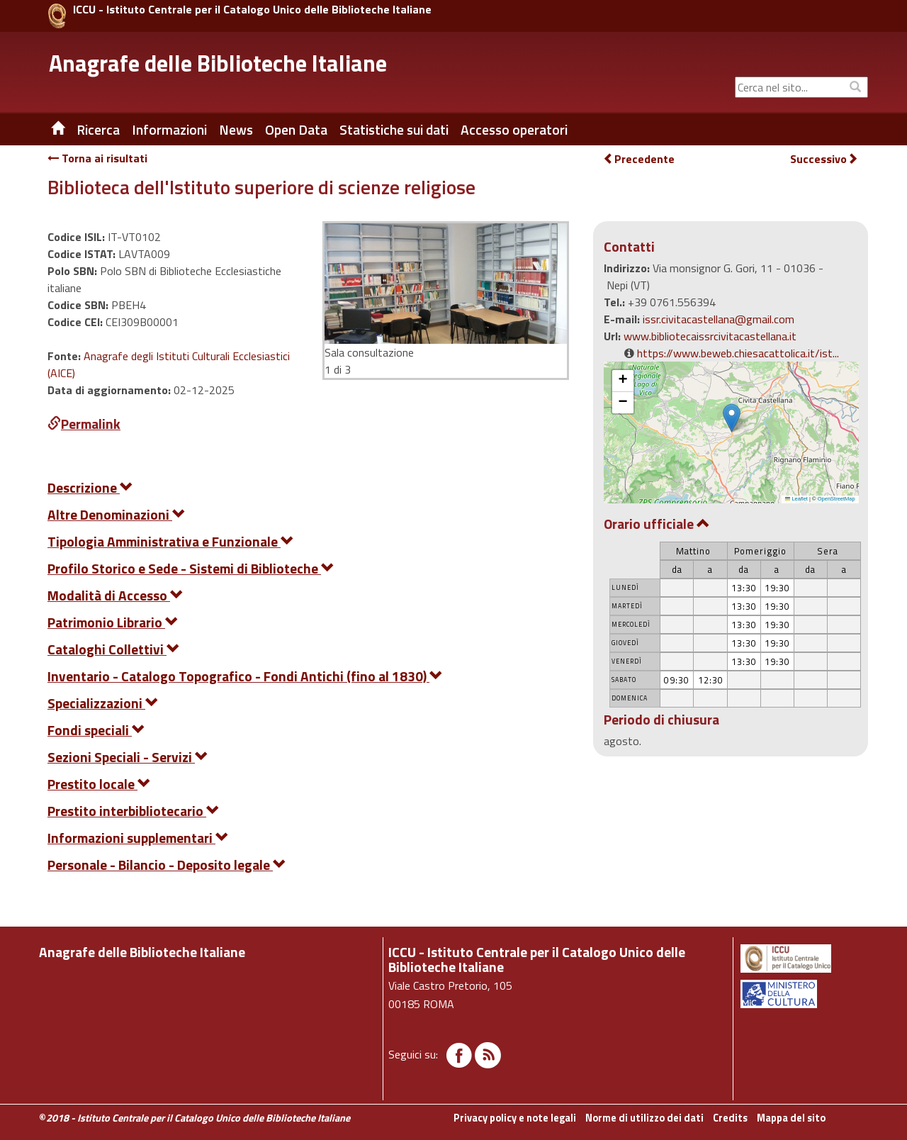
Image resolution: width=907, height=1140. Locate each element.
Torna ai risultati (97, 158)
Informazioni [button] (169, 129)
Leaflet (796, 499)
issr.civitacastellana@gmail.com (718, 319)
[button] (731, 417)
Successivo (824, 159)
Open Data (296, 129)
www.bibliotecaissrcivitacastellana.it (710, 336)
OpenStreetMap (836, 499)
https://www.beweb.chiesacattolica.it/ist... (738, 353)
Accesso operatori (514, 129)
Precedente (639, 158)
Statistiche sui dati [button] (394, 129)
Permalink (83, 423)
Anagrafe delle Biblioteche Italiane (218, 63)
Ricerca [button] (98, 129)
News (236, 129)
